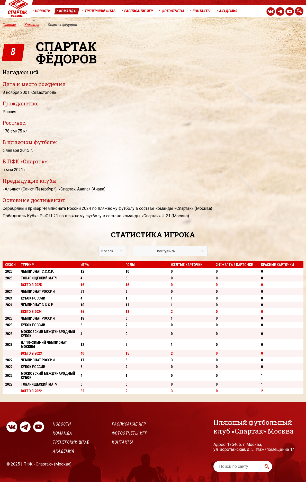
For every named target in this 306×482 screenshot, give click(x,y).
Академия (63, 451)
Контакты (122, 442)
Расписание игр (129, 424)
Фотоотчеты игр (129, 433)
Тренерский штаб (71, 442)
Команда (31, 24)
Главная (9, 24)
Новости (62, 424)
